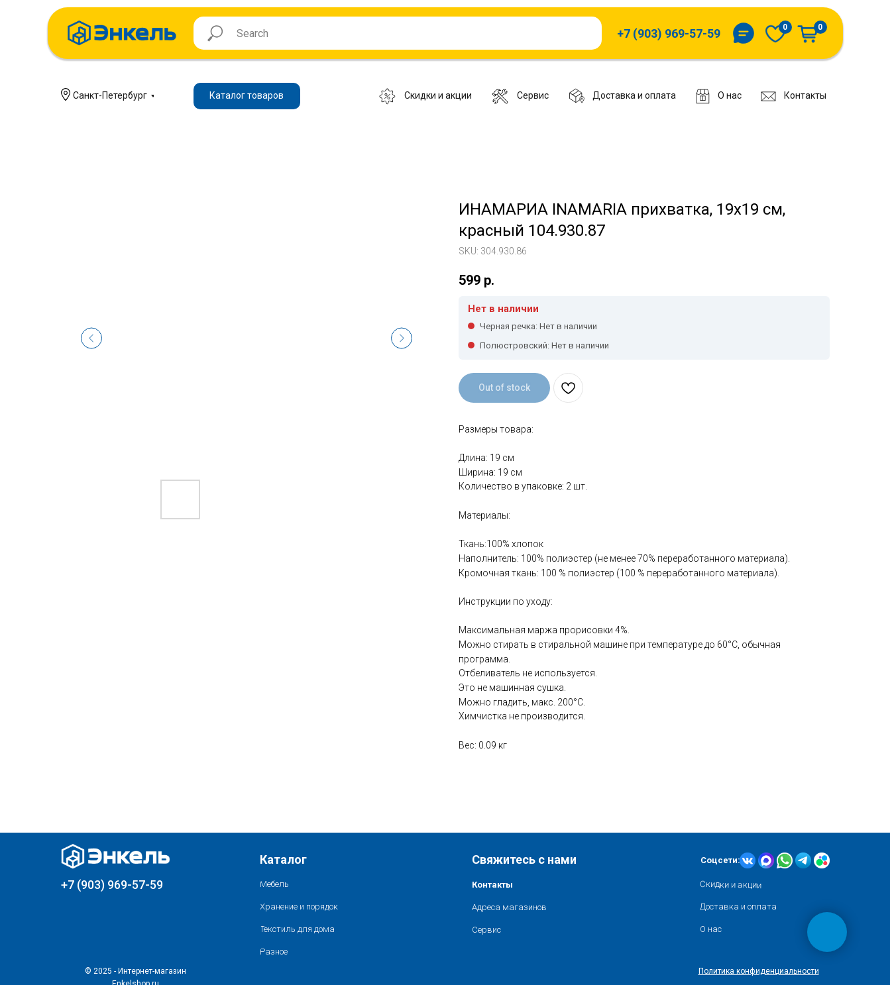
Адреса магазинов (509, 907)
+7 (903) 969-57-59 (112, 885)
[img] (775, 33)
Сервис (486, 930)
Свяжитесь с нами (524, 859)
